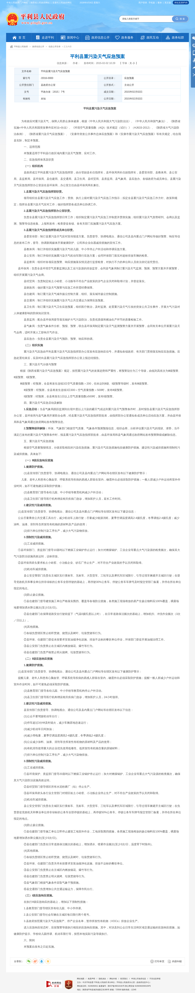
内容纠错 (177, 961)
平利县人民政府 (21, 46)
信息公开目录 (54, 46)
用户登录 (142, 2)
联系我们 (124, 979)
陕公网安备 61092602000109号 (138, 986)
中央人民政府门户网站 (17, 2)
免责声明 (91, 979)
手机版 (152, 2)
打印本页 (159, 961)
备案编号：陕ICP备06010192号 (111, 986)
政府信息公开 (38, 46)
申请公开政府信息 (138, 979)
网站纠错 (113, 979)
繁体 (160, 2)
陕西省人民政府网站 (40, 2)
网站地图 (80, 979)
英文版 (168, 2)
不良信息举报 (154, 979)
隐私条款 (102, 979)
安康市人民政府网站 (62, 2)
